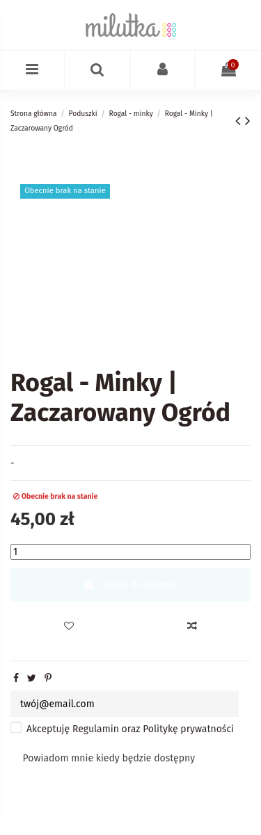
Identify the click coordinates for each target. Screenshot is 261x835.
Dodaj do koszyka (130, 584)
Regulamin (95, 729)
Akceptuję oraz (130, 729)
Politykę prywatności (188, 729)
